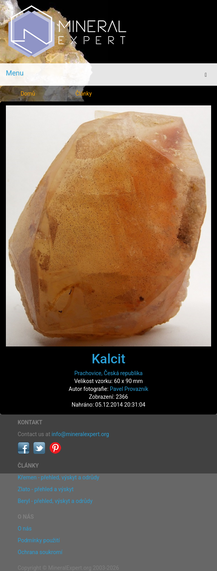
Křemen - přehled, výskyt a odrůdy (58, 477)
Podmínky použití (39, 540)
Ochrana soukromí (40, 552)
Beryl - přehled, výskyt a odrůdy (55, 501)
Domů (27, 93)
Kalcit (108, 359)
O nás (25, 528)
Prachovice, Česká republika (109, 373)
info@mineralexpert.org (80, 434)
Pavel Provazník (129, 389)
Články (83, 93)
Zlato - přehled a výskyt (45, 489)
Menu (15, 73)
